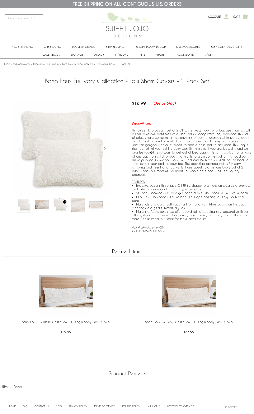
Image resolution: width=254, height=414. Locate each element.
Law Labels (153, 406)
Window (99, 54)
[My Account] (226, 17)
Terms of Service (104, 406)
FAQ (25, 406)
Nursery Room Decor (150, 46)
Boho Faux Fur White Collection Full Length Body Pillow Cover (65, 322)
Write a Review (12, 387)
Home (7, 63)
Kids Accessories (188, 46)
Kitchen (161, 54)
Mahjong (122, 54)
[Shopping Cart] (245, 17)
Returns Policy (131, 406)
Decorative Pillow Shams (46, 63)
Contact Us (42, 406)
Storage (77, 54)
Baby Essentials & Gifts (226, 46)
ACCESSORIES (186, 54)
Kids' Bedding (115, 46)
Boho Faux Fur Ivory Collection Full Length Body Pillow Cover (189, 322)
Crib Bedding (52, 46)
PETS (142, 54)
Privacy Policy (78, 406)
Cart (236, 17)
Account (215, 17)
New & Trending (22, 46)
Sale (208, 54)
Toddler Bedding (83, 46)
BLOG (59, 406)
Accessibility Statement (180, 406)
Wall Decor (51, 54)
